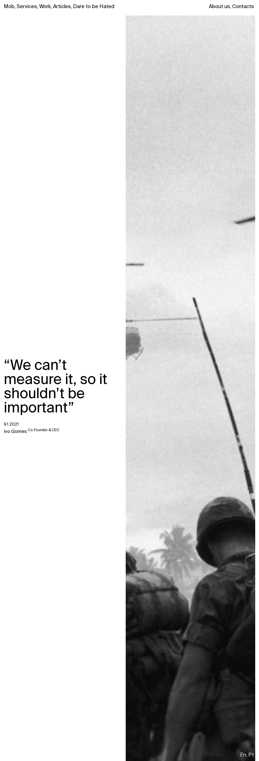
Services (27, 6)
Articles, (62, 6)
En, (243, 754)
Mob (9, 6)
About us (220, 6)
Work (45, 6)
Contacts (243, 6)
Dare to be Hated (93, 6)
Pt (251, 754)
